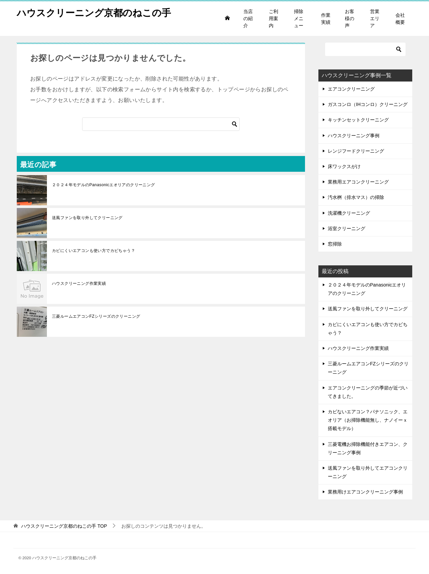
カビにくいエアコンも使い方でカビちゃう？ (93, 250)
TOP (64, 526)
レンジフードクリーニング (356, 151)
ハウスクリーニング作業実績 (79, 283)
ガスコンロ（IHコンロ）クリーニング (368, 104)
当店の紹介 (248, 18)
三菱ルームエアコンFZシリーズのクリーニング (96, 316)
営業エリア (374, 18)
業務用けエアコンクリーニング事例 (365, 491)
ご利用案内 (273, 18)
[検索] (161, 124)
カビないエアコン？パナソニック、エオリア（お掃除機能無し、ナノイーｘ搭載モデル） (368, 420)
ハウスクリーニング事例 (353, 135)
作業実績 (325, 18)
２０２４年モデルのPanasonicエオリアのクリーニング (103, 184)
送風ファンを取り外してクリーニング (87, 217)
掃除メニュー (298, 18)
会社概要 (400, 18)
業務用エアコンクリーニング (358, 182)
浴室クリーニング (346, 228)
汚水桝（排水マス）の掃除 (356, 197)
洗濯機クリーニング (349, 213)
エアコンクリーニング (351, 89)
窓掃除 (335, 244)
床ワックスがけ (344, 166)
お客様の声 (349, 18)
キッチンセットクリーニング (358, 119)
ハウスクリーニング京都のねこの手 (99, 11)
